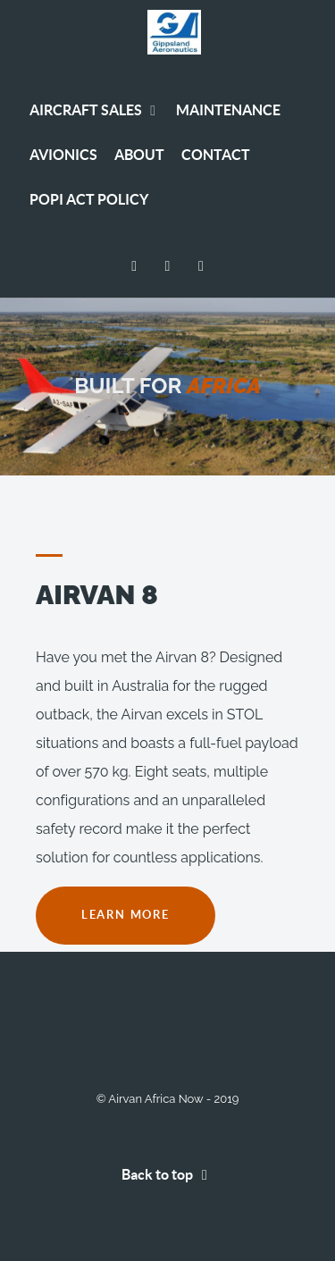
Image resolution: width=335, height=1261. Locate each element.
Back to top (167, 1174)
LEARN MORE (125, 914)
